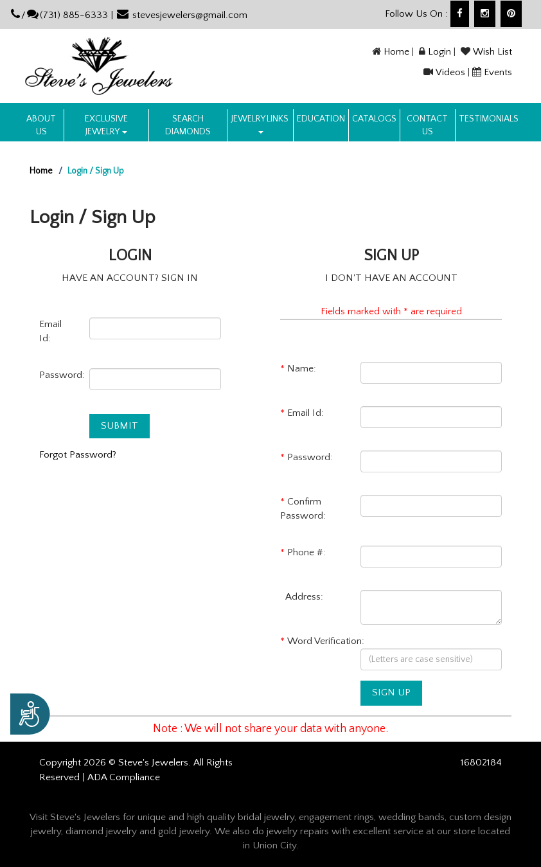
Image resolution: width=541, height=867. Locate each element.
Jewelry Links (259, 124)
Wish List (492, 51)
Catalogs (374, 119)
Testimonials (489, 119)
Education (321, 119)
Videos (450, 72)
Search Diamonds (188, 125)
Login (439, 51)
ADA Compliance (123, 777)
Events (498, 72)
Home (396, 51)
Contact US (427, 125)
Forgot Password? (77, 454)
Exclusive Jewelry (106, 125)
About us (41, 125)
